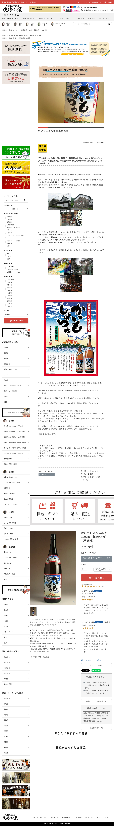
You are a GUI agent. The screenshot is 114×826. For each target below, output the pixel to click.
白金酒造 (44, 30)
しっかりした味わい (11, 523)
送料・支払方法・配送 (10, 18)
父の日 (6, 605)
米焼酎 (30, 24)
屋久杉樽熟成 (8, 499)
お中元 (6, 615)
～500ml (10, 267)
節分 (5, 637)
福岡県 (9, 296)
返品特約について (96, 728)
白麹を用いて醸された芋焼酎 (25, 35)
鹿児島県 (24, 30)
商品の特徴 (12, 38)
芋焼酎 (6, 24)
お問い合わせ (107, 2)
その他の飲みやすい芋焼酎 (13, 453)
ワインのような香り (11, 504)
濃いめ (38, 35)
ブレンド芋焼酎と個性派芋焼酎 (15, 442)
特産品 (9, 243)
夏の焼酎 (7, 662)
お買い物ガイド (28, 18)
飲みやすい (8, 517)
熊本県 (9, 285)
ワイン (9, 230)
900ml (43, 474)
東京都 (9, 306)
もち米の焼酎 (8, 534)
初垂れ (6, 579)
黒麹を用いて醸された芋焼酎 (14, 437)
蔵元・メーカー (14, 30)
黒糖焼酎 (42, 24)
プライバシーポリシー (104, 817)
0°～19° (10, 254)
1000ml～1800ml (13, 272)
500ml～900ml (12, 269)
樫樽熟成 (7, 488)
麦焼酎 (18, 24)
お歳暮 (6, 621)
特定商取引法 (89, 817)
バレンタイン (8, 632)
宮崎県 (9, 282)
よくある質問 (79, 18)
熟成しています (9, 528)
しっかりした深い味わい (13, 482)
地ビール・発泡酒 (13, 241)
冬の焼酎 (7, 673)
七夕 (5, 643)
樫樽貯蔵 (7, 568)
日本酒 (9, 233)
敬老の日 (7, 626)
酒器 (9, 246)
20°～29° (10, 256)
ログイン (83, 2)
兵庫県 (9, 304)
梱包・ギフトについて (47, 18)
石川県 (9, 298)
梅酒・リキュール (59, 24)
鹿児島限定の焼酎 (24, 38)
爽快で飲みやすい (10, 477)
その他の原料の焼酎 (11, 539)
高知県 (9, 301)
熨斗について (64, 18)
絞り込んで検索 (16, 320)
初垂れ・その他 (9, 493)
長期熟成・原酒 (9, 574)
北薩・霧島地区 (34, 30)
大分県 (9, 288)
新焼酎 (6, 679)
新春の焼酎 (8, 684)
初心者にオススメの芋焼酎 (13, 426)
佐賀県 (9, 293)
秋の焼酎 (7, 668)
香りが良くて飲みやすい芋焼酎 (15, 448)
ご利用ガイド (54, 817)
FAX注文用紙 (104, 18)
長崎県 (9, 290)
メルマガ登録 (77, 817)
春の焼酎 (7, 657)
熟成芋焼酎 (8, 459)
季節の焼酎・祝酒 (10, 464)
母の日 (6, 610)
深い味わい (8, 563)
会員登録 (95, 2)
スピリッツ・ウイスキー (15, 236)
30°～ (9, 259)
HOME (4, 30)
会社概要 (91, 18)
